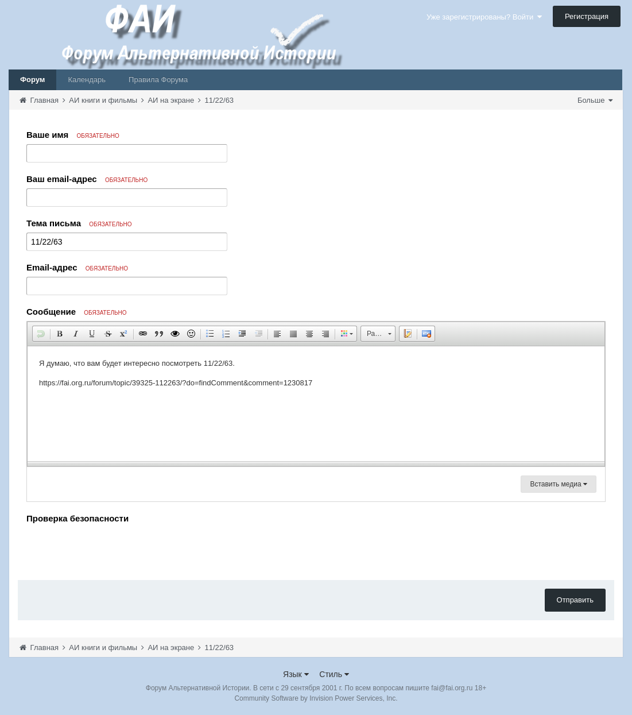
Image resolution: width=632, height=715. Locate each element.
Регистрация (586, 16)
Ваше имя (72, 135)
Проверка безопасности (77, 518)
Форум (32, 79)
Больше (594, 100)
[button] (41, 333)
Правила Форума (158, 79)
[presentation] (113, 549)
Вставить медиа (558, 484)
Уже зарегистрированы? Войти (484, 17)
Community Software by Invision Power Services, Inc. (315, 698)
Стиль (334, 674)
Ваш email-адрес (87, 179)
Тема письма (79, 223)
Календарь (87, 79)
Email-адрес (77, 267)
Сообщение (76, 311)
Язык (296, 674)
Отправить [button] (575, 600)
